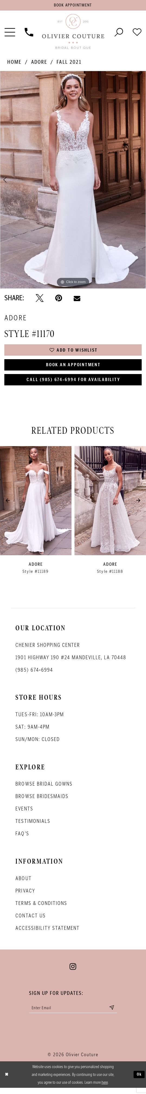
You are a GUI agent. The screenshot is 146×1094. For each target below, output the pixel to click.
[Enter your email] (73, 1013)
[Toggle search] (119, 32)
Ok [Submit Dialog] (139, 1080)
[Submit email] (116, 1013)
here (105, 1088)
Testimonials (32, 826)
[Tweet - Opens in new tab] (40, 299)
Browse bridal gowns (43, 789)
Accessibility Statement (47, 933)
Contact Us (30, 920)
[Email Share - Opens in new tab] (77, 299)
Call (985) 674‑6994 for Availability (73, 384)
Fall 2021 (69, 63)
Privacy (25, 896)
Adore (39, 63)
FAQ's (22, 839)
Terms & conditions (41, 908)
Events (24, 814)
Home (14, 63)
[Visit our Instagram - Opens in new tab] (73, 971)
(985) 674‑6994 (34, 675)
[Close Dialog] (6, 1081)
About (23, 883)
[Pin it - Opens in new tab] (58, 299)
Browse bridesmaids (41, 801)
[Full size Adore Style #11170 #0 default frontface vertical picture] (73, 181)
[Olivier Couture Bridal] (73, 33)
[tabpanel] (73, 181)
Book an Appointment (73, 368)
